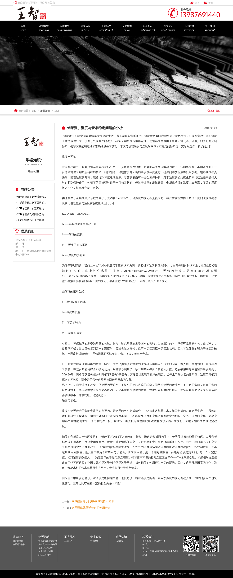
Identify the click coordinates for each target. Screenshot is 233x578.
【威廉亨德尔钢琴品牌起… (31, 202)
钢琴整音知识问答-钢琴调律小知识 (93, 501)
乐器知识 (147, 28)
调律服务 (64, 28)
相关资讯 (168, 28)
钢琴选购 (85, 28)
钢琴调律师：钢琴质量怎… (31, 196)
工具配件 (106, 28)
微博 (196, 2)
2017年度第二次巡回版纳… (31, 208)
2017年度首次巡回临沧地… (31, 214)
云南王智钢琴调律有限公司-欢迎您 (36, 2)
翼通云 (192, 573)
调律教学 (43, 28)
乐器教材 (189, 28)
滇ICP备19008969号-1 (163, 573)
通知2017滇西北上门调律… (31, 220)
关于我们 (210, 28)
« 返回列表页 (213, 110)
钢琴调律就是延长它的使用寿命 (91, 507)
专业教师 (126, 28)
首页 (23, 28)
